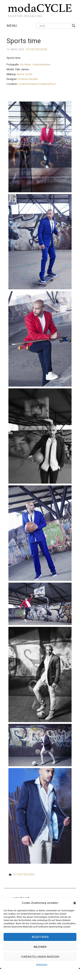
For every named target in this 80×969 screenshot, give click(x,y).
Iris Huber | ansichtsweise (35, 64)
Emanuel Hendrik (28, 79)
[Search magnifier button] (73, 25)
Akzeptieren (40, 937)
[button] (74, 903)
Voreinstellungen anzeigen (40, 956)
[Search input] (54, 25)
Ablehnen (40, 947)
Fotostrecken (36, 49)
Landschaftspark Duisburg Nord (36, 84)
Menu (12, 26)
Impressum (41, 964)
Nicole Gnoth (24, 74)
